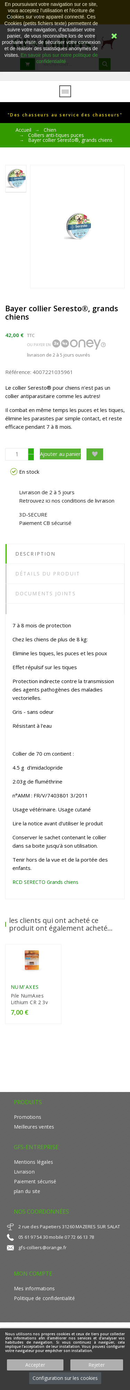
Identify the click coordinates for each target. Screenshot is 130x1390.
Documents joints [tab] (45, 593)
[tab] (65, 609)
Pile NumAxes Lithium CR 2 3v (29, 999)
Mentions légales (33, 1162)
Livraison (24, 1171)
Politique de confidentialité (44, 1298)
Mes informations (34, 1288)
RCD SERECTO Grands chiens (45, 882)
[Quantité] (16, 454)
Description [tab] (35, 553)
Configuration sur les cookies (65, 1378)
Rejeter (96, 1364)
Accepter (35, 1364)
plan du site (27, 1191)
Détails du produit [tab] (47, 573)
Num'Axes (25, 987)
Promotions (27, 1117)
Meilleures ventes (34, 1126)
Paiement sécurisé (35, 1181)
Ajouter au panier (60, 453)
